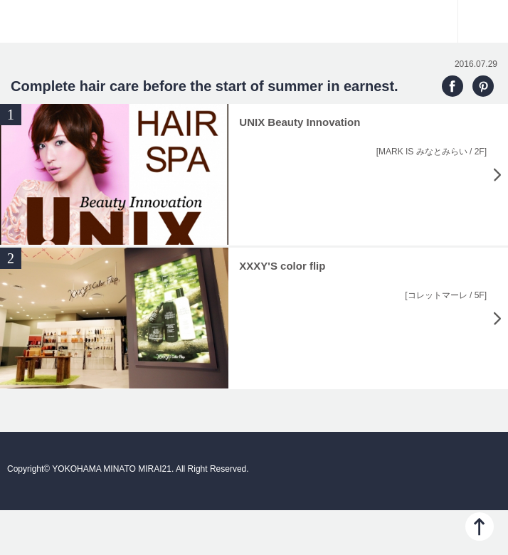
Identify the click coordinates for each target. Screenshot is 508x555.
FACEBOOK (452, 86)
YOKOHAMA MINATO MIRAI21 (254, 28)
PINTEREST (483, 86)
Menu (483, 21)
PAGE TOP (479, 526)
